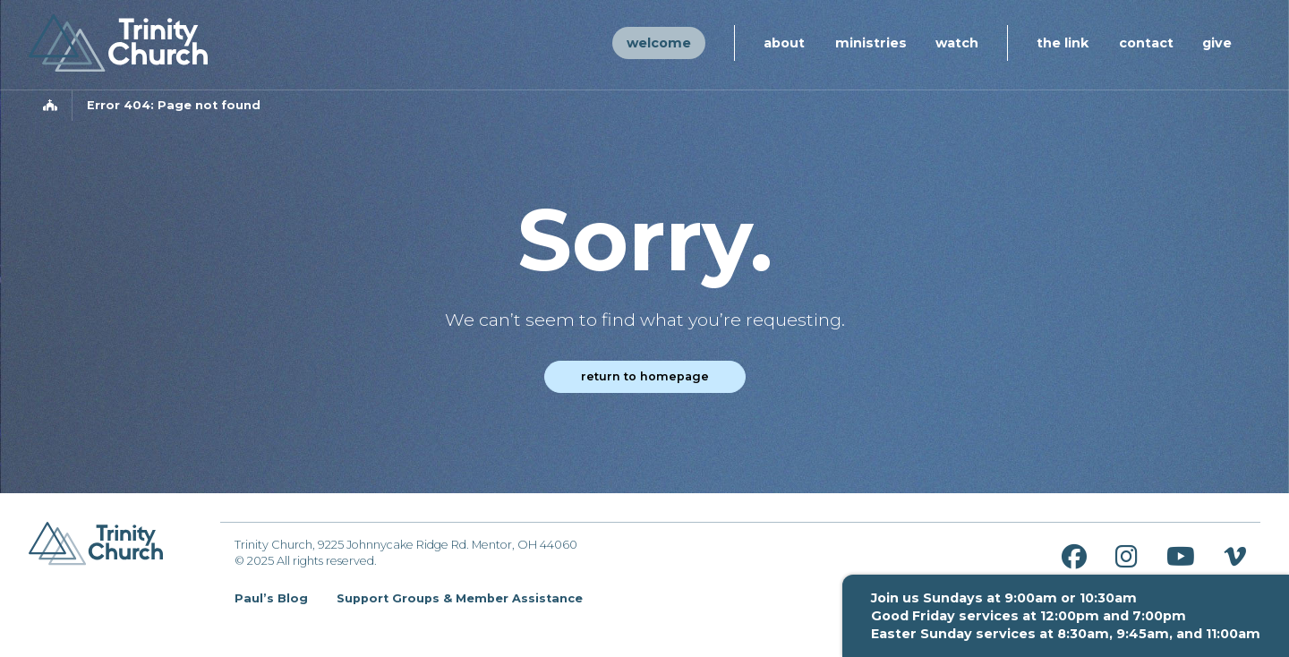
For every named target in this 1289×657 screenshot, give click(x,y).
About (784, 43)
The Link (1062, 43)
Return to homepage (645, 376)
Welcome (659, 43)
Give (1217, 43)
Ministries (871, 43)
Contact (1146, 43)
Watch (956, 43)
